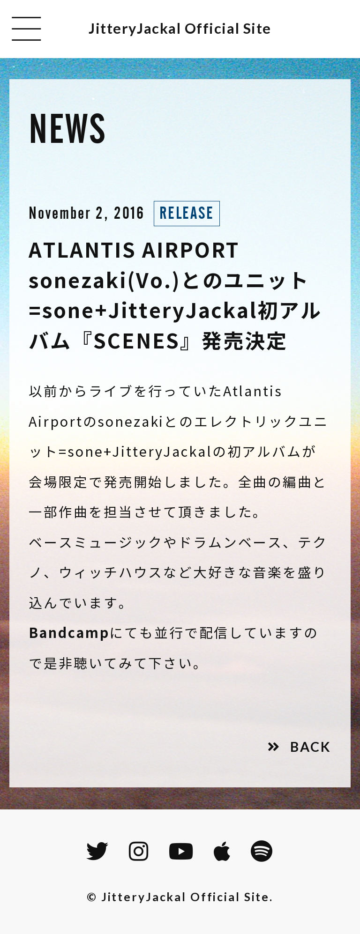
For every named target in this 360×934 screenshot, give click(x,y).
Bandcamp (69, 633)
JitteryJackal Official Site (180, 28)
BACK (310, 747)
